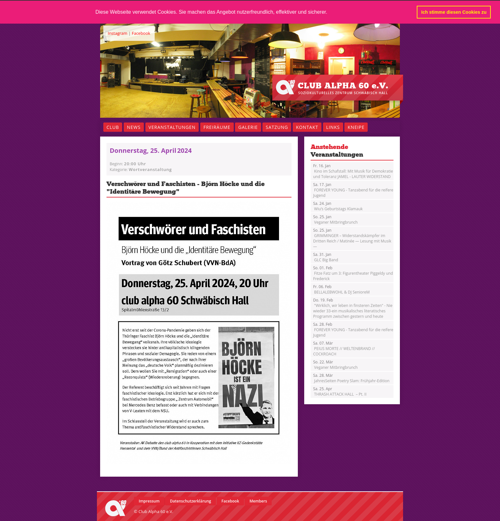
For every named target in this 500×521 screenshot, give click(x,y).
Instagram (117, 33)
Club (113, 127)
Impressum (149, 500)
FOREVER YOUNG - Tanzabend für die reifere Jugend (353, 190)
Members (258, 500)
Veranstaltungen (172, 127)
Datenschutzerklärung (190, 500)
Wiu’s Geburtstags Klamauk (338, 205)
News (134, 127)
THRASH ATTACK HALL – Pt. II (339, 391)
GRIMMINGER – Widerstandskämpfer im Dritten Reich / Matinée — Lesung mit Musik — (352, 238)
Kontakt (307, 127)
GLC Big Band (325, 256)
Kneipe (356, 127)
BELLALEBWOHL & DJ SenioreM (341, 289)
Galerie (248, 127)
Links (333, 127)
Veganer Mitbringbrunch (335, 219)
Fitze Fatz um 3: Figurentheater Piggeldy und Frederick (353, 273)
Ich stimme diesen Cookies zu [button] (454, 12)
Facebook (141, 33)
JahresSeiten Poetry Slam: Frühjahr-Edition (351, 377)
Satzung (277, 127)
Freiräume (217, 127)
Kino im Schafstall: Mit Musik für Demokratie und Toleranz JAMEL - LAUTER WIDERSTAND (353, 171)
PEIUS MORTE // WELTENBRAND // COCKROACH (344, 348)
